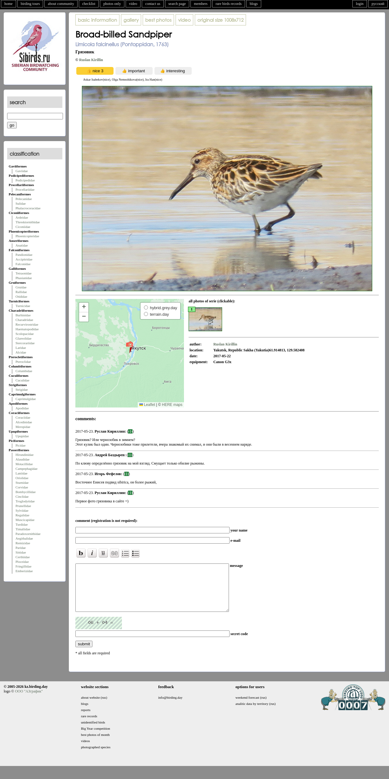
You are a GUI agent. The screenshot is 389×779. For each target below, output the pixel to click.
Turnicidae (23, 306)
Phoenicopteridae (27, 236)
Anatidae (22, 245)
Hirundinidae (25, 454)
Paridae (21, 548)
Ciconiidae (23, 227)
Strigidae (22, 389)
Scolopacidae (25, 334)
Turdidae (22, 524)
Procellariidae (25, 189)
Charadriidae (24, 320)
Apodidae (22, 408)
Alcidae (21, 352)
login (360, 4)
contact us (152, 4)
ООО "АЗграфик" (28, 700)
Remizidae (23, 543)
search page (177, 4)
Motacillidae (24, 464)
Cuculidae (22, 380)
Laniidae (21, 473)
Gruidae (21, 287)
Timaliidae (23, 529)
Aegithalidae (24, 538)
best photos (158, 20)
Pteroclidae (23, 361)
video (133, 4)
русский (378, 4)
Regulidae (22, 515)
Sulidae (21, 203)
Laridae (21, 347)
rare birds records (229, 4)
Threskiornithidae (28, 222)
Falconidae (23, 264)
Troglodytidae (25, 501)
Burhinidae (23, 315)
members (201, 4)
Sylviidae (22, 510)
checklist (89, 4)
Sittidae (21, 552)
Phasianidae (24, 278)
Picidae (20, 445)
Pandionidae (24, 254)
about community (61, 4)
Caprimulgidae (26, 399)
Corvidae (22, 487)
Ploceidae (22, 561)
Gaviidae (22, 171)
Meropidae (23, 427)
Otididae (21, 296)
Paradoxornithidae (28, 534)
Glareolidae (23, 338)
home (8, 4)
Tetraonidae (24, 273)
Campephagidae (27, 468)
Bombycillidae (26, 492)
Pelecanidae (24, 199)
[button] (129, 347)
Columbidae (24, 371)
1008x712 (220, 20)
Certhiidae (23, 557)
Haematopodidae (27, 329)
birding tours (30, 4)
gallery (131, 20)
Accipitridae (24, 259)
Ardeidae (22, 217)
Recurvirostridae (27, 324)
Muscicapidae (25, 520)
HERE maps (172, 405)
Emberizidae (24, 571)
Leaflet (147, 405)
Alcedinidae (24, 422)
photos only (112, 4)
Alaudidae (22, 459)
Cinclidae (22, 496)
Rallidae (21, 292)
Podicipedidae (25, 180)
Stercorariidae (25, 343)
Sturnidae (22, 482)
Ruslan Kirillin (91, 60)
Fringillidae (23, 566)
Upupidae (22, 436)
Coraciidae (23, 417)
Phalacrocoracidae (28, 208)
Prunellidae (23, 506)
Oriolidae (22, 478)
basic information (97, 20)
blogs (254, 4)
